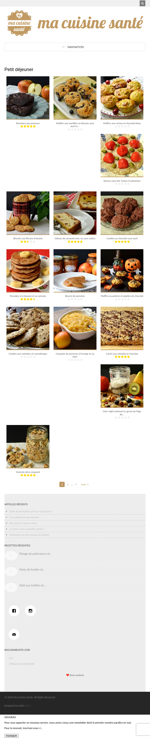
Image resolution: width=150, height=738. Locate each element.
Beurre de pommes (75, 295)
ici (40, 728)
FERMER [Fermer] (11, 735)
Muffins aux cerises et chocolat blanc (122, 123)
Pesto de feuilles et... (32, 569)
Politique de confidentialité (22, 663)
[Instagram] (31, 611)
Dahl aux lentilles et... (33, 585)
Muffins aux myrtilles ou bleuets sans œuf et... (75, 125)
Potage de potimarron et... (36, 554)
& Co (27, 705)
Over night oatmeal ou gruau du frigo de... (122, 413)
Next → (85, 484)
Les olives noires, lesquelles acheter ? (27, 529)
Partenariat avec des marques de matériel (29, 534)
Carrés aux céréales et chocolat (122, 353)
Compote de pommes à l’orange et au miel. (75, 355)
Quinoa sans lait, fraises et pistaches (122, 180)
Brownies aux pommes (27, 123)
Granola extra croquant (28, 471)
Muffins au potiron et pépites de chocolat (122, 295)
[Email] (15, 634)
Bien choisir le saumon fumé (23, 523)
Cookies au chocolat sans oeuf (122, 238)
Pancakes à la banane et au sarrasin (28, 295)
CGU (11, 658)
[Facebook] (15, 611)
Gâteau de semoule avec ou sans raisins (75, 238)
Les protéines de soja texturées (24, 517)
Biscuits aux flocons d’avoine (27, 238)
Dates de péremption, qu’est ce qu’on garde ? (31, 511)
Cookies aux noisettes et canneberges (28, 353)
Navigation (75, 47)
